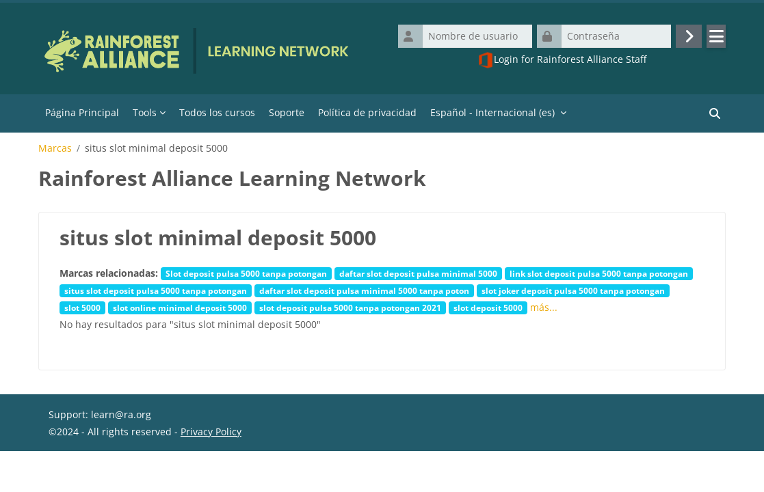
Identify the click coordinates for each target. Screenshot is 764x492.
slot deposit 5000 (488, 307)
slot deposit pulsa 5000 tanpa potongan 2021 (350, 307)
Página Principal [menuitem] (82, 112)
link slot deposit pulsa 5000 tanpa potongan (599, 273)
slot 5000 (82, 307)
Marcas (55, 148)
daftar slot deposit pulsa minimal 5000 (418, 273)
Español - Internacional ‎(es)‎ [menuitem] (492, 112)
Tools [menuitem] (145, 112)
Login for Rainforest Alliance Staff (561, 60)
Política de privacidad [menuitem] (367, 112)
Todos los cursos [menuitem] (217, 112)
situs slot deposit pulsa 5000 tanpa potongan (155, 290)
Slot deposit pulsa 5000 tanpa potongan (246, 273)
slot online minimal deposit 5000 (180, 307)
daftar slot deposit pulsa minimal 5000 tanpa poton (364, 290)
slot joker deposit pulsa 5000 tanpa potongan (573, 290)
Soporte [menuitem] (286, 112)
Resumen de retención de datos (122, 475)
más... (543, 307)
